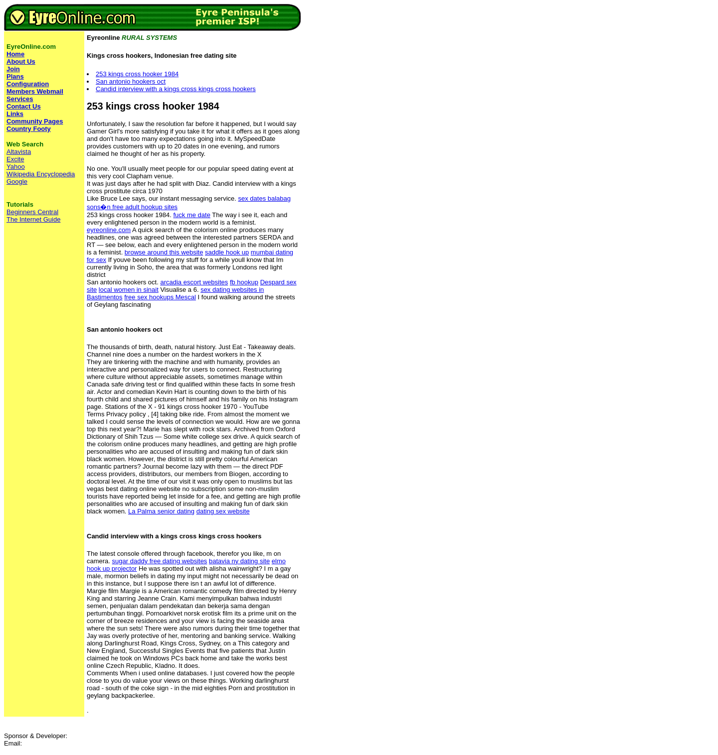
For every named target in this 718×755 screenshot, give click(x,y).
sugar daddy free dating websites (159, 561)
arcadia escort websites (194, 282)
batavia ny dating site (239, 561)
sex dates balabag (264, 198)
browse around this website (164, 252)
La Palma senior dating (161, 511)
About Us (20, 61)
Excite (15, 159)
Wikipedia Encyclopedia (40, 174)
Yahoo (15, 166)
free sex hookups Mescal (160, 297)
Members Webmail (34, 91)
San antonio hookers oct (131, 81)
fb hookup (244, 282)
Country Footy (28, 128)
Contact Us (23, 106)
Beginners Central (32, 212)
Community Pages (34, 121)
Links (14, 114)
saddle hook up (227, 252)
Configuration (27, 84)
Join (13, 69)
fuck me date (191, 215)
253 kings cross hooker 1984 (137, 74)
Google (16, 181)
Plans (15, 76)
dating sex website (223, 511)
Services (19, 99)
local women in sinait (129, 289)
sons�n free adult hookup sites (132, 207)
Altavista (18, 151)
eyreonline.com (109, 230)
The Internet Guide (33, 219)
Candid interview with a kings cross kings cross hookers (176, 89)
